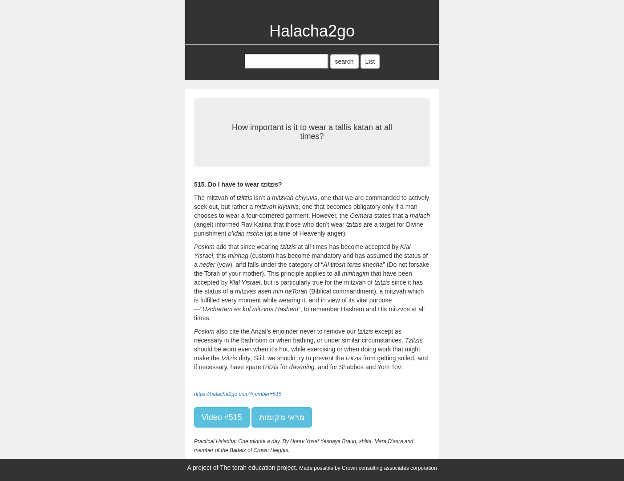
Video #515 (222, 417)
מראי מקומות (281, 417)
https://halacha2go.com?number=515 (238, 394)
